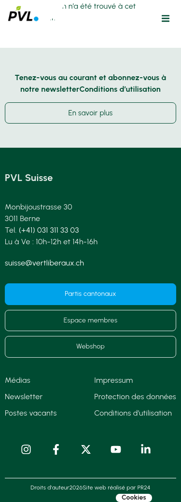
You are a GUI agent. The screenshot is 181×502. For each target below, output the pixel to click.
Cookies (134, 498)
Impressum (113, 380)
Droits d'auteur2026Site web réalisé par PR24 (90, 487)
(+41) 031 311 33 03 (49, 230)
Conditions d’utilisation (133, 413)
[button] (165, 18)
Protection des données (135, 396)
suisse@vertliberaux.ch (44, 262)
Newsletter (23, 396)
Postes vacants (31, 413)
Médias (17, 380)
